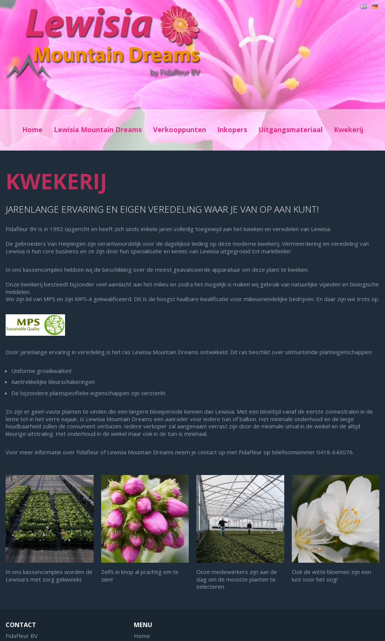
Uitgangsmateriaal (290, 129)
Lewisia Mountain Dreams (98, 129)
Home (32, 129)
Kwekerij (348, 129)
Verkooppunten (179, 129)
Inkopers (232, 129)
